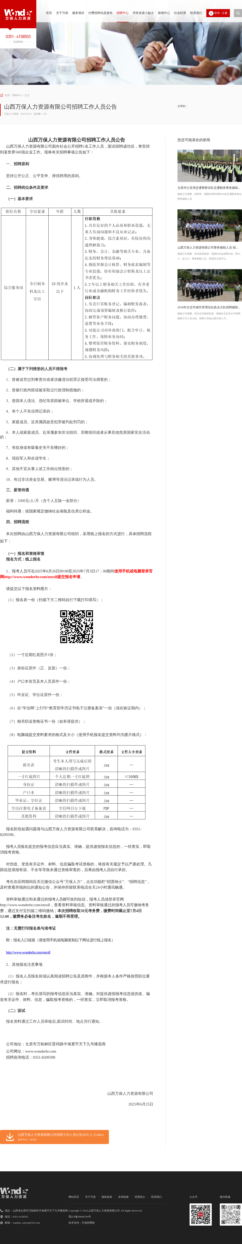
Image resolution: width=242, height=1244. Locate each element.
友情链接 (123, 1196)
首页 (49, 13)
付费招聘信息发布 (100, 13)
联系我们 (196, 13)
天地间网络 (88, 1222)
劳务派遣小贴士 (143, 13)
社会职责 (180, 13)
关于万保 (62, 13)
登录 (217, 13)
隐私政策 (107, 1196)
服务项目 (78, 13)
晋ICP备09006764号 (80, 1216)
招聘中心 (123, 13)
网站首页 (74, 1196)
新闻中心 (164, 13)
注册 (224, 13)
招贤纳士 (140, 1196)
